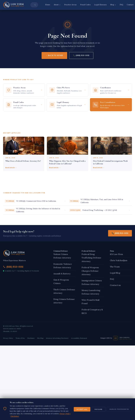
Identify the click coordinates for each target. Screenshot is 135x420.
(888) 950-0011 (14, 266)
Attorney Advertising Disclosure (57, 338)
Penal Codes (85, 5)
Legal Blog (115, 273)
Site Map (40, 338)
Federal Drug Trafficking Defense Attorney (91, 257)
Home (47, 5)
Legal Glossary (100, 5)
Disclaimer (31, 338)
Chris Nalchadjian (118, 260)
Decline (98, 416)
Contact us (115, 285)
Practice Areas (70, 5)
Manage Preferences (119, 416)
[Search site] (34, 4)
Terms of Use (20, 338)
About (57, 5)
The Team (115, 266)
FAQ (121, 5)
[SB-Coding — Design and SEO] (122, 338)
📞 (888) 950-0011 (81, 55)
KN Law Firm (116, 254)
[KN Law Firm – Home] (13, 5)
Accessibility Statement (79, 338)
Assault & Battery (61, 273)
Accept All (82, 416)
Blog (113, 5)
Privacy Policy (8, 338)
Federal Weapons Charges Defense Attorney (90, 271)
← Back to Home (54, 55)
